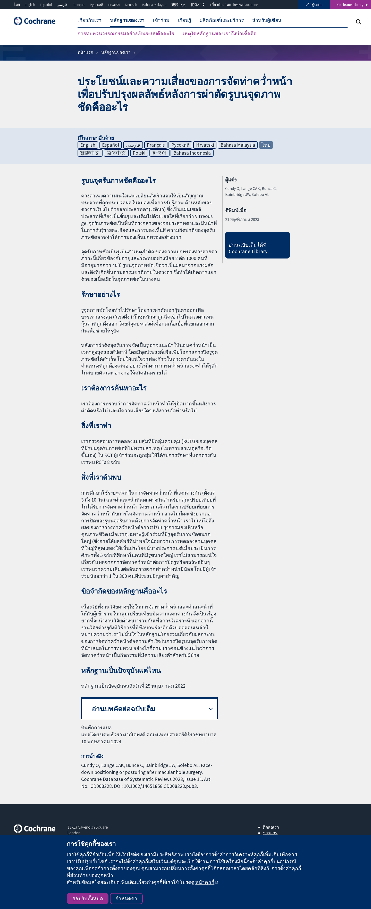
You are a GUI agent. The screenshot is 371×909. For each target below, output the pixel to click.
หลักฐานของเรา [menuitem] (127, 20)
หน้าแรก (85, 52)
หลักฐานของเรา (115, 52)
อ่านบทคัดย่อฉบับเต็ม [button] (123, 709)
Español (46, 4)
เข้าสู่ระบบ (314, 4)
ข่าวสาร (270, 832)
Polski (139, 153)
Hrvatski (114, 4)
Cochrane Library (350, 4)
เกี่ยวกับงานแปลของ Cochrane (234, 4)
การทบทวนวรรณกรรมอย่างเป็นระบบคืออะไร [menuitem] (126, 33)
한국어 (159, 153)
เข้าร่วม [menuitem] (161, 20)
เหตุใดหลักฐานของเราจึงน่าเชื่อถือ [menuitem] (220, 33)
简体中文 (198, 4)
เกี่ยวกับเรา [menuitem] (90, 20)
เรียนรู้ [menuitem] (184, 20)
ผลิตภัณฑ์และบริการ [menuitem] (222, 20)
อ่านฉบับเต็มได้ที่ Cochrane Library (248, 248)
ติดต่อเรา (271, 827)
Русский (96, 4)
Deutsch (131, 4)
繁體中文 (178, 4)
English (30, 4)
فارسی (62, 4)
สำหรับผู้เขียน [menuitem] (266, 20)
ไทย (17, 4)
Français (79, 4)
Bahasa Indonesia (192, 153)
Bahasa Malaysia (154, 4)
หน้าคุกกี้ (204, 882)
